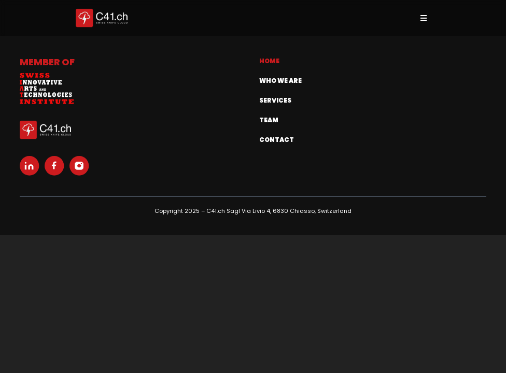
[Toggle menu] (423, 18)
